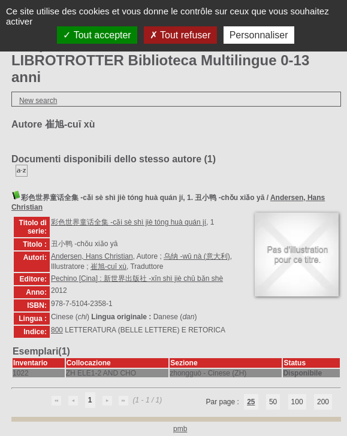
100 (297, 402)
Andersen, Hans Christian (92, 256)
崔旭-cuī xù (108, 266)
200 (323, 402)
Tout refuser (180, 35)
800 (57, 330)
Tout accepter (97, 35)
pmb (180, 429)
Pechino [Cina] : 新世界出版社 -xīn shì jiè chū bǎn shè (137, 278)
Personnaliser (259, 35)
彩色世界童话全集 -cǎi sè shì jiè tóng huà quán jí (128, 222)
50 (273, 402)
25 (251, 402)
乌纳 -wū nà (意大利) (197, 256)
